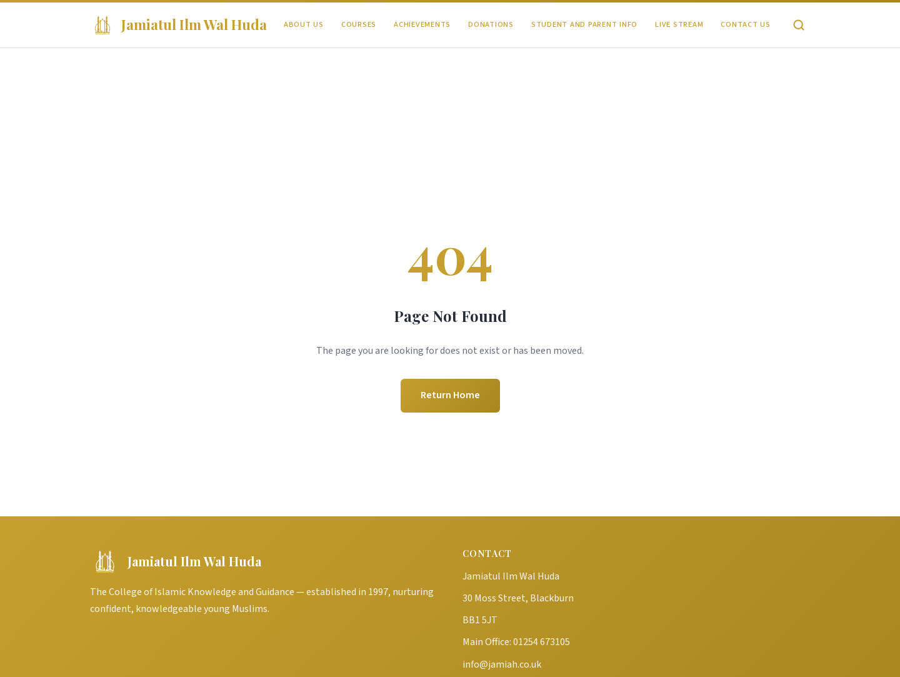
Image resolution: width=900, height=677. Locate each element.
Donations (491, 24)
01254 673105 (541, 642)
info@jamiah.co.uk (501, 664)
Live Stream (679, 24)
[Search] (799, 25)
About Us (304, 24)
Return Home (450, 395)
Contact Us (746, 24)
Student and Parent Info (584, 24)
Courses (358, 24)
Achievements (422, 24)
